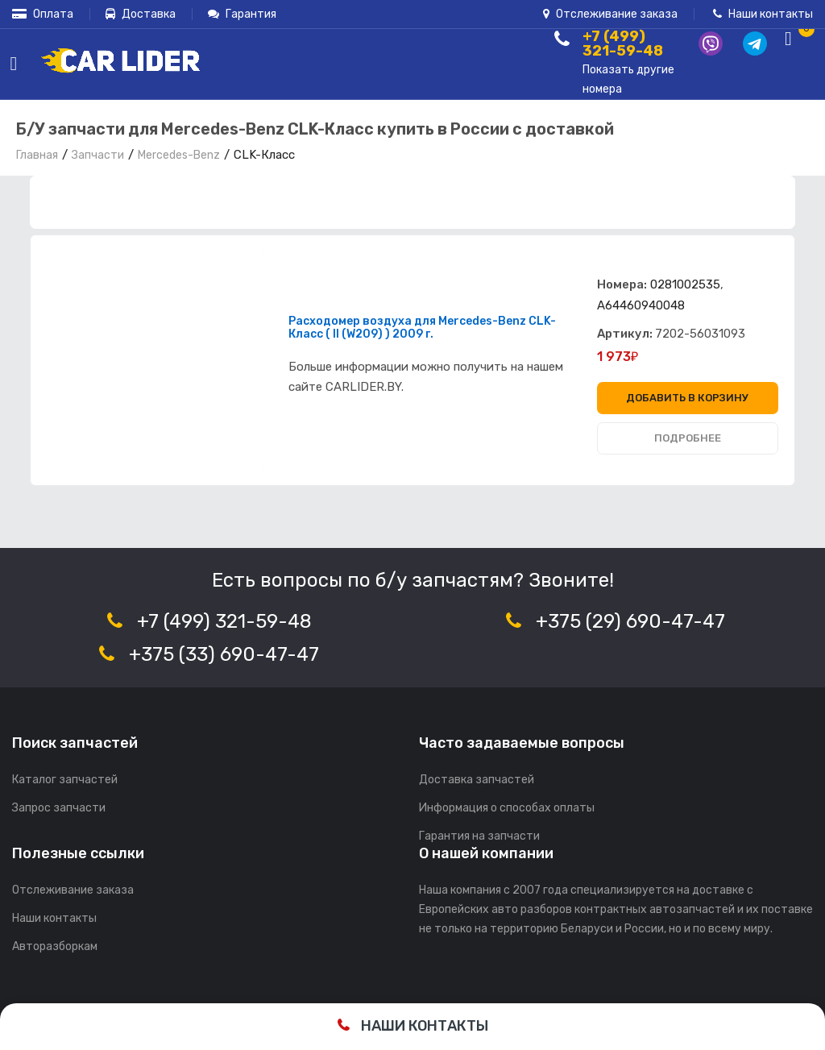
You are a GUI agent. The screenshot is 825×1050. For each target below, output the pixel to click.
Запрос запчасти (59, 808)
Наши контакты (763, 14)
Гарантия (242, 14)
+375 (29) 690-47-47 (630, 621)
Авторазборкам (54, 946)
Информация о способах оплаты (507, 808)
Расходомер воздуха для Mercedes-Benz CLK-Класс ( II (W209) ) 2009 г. (422, 328)
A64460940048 (641, 305)
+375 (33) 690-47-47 (224, 654)
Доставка (141, 14)
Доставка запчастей (476, 779)
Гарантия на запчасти (479, 836)
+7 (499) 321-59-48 (224, 621)
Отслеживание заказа (610, 14)
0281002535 (685, 284)
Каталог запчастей (65, 779)
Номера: (622, 284)
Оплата (42, 14)
